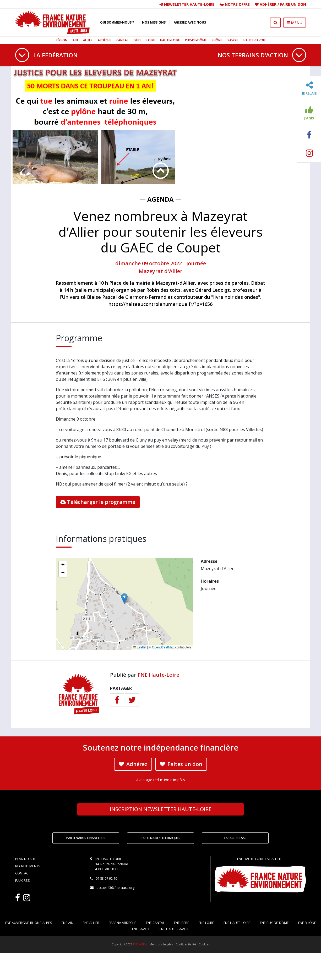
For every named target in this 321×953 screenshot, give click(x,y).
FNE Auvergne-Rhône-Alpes (28, 922)
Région (61, 40)
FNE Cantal (155, 922)
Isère (137, 40)
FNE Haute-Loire (158, 674)
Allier (88, 40)
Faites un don (181, 764)
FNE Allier (91, 922)
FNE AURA (140, 944)
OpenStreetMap (163, 647)
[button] (124, 598)
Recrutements (27, 866)
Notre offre (235, 4)
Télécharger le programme (97, 501)
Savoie (232, 40)
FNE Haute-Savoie (174, 929)
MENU (294, 22)
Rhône (217, 40)
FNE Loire (206, 922)
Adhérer (268, 4)
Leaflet (139, 647)
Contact (22, 873)
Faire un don (293, 4)
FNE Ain (67, 922)
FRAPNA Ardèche (123, 922)
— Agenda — (160, 199)
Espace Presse (235, 838)
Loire (150, 40)
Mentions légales (161, 944)
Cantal (122, 40)
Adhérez (133, 764)
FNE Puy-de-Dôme (274, 922)
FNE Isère (181, 922)
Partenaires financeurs (85, 838)
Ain (75, 40)
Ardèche (104, 40)
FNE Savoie (141, 929)
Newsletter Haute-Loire (186, 4)
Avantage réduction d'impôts (160, 779)
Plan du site (25, 858)
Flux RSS (22, 880)
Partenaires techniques (160, 838)
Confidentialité (186, 944)
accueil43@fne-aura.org (115, 887)
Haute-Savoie (254, 40)
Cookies (204, 944)
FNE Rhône (307, 922)
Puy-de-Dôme (195, 40)
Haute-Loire (170, 40)
